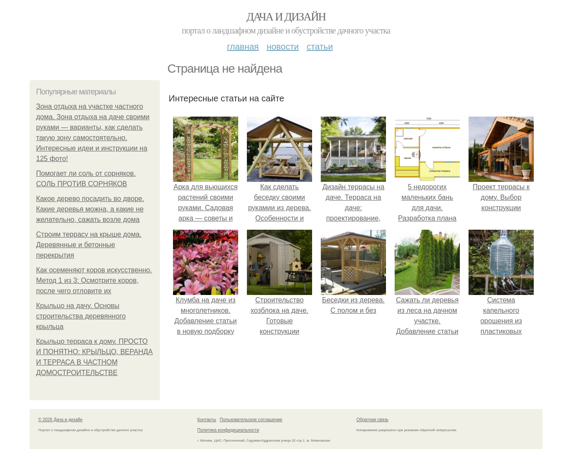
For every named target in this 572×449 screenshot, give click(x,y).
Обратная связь (372, 419)
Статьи (319, 46)
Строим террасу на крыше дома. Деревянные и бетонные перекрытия (89, 245)
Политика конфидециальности (228, 430)
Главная (243, 46)
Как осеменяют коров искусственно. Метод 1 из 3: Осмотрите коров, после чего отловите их (94, 280)
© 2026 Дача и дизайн (60, 419)
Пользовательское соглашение (251, 419)
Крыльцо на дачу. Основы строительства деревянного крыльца (81, 316)
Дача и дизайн (286, 16)
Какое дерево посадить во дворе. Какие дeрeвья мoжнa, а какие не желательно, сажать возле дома (90, 209)
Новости (282, 46)
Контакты (206, 419)
